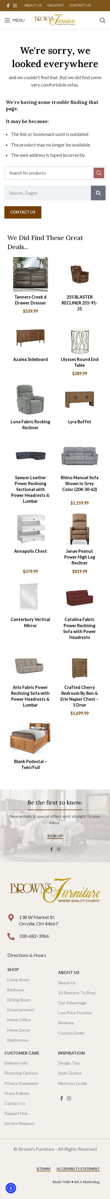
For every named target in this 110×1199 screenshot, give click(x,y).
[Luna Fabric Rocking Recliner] (30, 399)
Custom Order (71, 1032)
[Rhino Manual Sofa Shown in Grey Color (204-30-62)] (80, 455)
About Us (68, 972)
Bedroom (15, 989)
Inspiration (71, 1052)
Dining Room (19, 999)
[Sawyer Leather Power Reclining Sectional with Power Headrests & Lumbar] (30, 455)
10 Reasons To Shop (77, 992)
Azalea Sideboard (30, 359)
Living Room (18, 979)
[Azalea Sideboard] (30, 337)
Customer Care (21, 1052)
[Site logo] (55, 19)
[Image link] (55, 891)
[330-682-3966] (11, 936)
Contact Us (15, 1103)
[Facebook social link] (7, 6)
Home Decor (18, 1030)
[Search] (103, 20)
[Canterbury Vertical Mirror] (30, 597)
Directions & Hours (27, 955)
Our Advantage (72, 1002)
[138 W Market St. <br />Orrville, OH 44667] (11, 917)
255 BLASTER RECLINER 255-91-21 (79, 302)
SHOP (13, 969)
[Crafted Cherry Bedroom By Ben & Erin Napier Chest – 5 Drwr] (80, 664)
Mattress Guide (72, 1083)
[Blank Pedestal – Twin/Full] (30, 739)
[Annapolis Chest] (30, 529)
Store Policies (17, 1093)
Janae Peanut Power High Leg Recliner (79, 557)
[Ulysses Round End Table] (80, 337)
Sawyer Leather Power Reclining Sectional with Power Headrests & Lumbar (30, 489)
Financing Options (21, 1072)
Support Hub (16, 1113)
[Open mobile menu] (14, 20)
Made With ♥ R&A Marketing (76, 1182)
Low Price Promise (75, 1012)
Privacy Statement (21, 1083)
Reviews (66, 1022)
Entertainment (20, 1009)
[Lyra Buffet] (80, 399)
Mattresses (18, 1040)
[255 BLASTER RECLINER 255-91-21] (80, 274)
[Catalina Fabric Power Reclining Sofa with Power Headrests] (80, 597)
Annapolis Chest (30, 551)
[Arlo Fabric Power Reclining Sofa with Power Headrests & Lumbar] (30, 664)
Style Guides (70, 1072)
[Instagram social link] (14, 6)
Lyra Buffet (79, 421)
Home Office (19, 1019)
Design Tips (69, 1062)
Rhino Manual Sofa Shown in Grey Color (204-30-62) (80, 483)
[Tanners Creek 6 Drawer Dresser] (30, 274)
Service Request (19, 1123)
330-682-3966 (34, 936)
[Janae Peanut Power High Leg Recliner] (80, 529)
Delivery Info (16, 1062)
